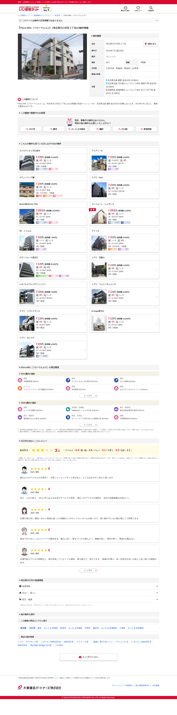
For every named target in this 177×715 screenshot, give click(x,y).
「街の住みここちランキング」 (46, 458)
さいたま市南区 (75, 628)
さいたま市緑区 (78, 129)
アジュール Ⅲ (122, 642)
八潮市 (122, 628)
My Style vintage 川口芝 (41, 645)
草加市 (63, 628)
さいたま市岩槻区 (136, 628)
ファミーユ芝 (82, 642)
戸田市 (88, 628)
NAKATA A (22, 645)
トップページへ (90, 657)
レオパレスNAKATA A (141, 642)
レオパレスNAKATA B (51, 642)
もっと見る (88, 570)
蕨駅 (101, 129)
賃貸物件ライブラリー (42, 15)
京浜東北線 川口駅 (115, 83)
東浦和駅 (148, 129)
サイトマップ (117, 685)
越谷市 (96, 628)
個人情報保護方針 (142, 685)
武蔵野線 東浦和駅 (115, 90)
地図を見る (150, 44)
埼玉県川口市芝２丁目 (116, 44)
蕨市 (55, 129)
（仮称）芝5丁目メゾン (102, 642)
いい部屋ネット (24, 15)
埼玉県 (57, 15)
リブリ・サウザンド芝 (28, 642)
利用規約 (128, 685)
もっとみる (88, 395)
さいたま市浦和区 (109, 628)
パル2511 (59, 645)
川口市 (32, 129)
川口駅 (124, 129)
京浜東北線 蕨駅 (114, 80)
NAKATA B (68, 642)
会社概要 (155, 685)
